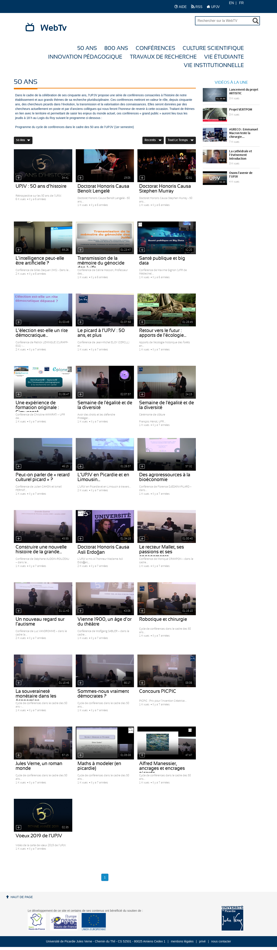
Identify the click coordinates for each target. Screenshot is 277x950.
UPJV (213, 7)
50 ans (87, 48)
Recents (153, 140)
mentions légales (182, 941)
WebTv (53, 28)
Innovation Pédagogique (85, 57)
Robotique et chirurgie (163, 619)
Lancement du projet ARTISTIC (243, 92)
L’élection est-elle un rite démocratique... (42, 333)
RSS (196, 7)
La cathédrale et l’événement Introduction (240, 155)
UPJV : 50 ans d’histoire (41, 186)
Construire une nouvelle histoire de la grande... (41, 549)
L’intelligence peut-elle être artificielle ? (40, 260)
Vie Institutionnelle (214, 65)
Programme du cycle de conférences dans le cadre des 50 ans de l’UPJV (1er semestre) (74, 127)
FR (241, 3)
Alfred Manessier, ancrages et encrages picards (162, 768)
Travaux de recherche (163, 57)
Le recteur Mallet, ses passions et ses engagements (161, 552)
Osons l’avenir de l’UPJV (241, 175)
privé (202, 941)
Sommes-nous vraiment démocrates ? (103, 693)
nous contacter (221, 941)
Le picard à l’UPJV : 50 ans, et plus (101, 333)
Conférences (155, 48)
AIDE (180, 7)
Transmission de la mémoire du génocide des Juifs (100, 263)
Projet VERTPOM (240, 110)
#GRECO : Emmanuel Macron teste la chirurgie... (243, 133)
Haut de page (22, 897)
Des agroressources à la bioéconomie (164, 477)
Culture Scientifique (213, 48)
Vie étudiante (224, 57)
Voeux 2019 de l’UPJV (39, 835)
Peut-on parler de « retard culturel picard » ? (43, 477)
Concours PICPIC (157, 691)
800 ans (116, 48)
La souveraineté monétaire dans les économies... (36, 696)
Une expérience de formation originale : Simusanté (37, 407)
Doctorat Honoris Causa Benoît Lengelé (103, 188)
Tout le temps (181, 140)
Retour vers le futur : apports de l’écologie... (162, 333)
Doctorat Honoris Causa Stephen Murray (165, 188)
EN (231, 3)
